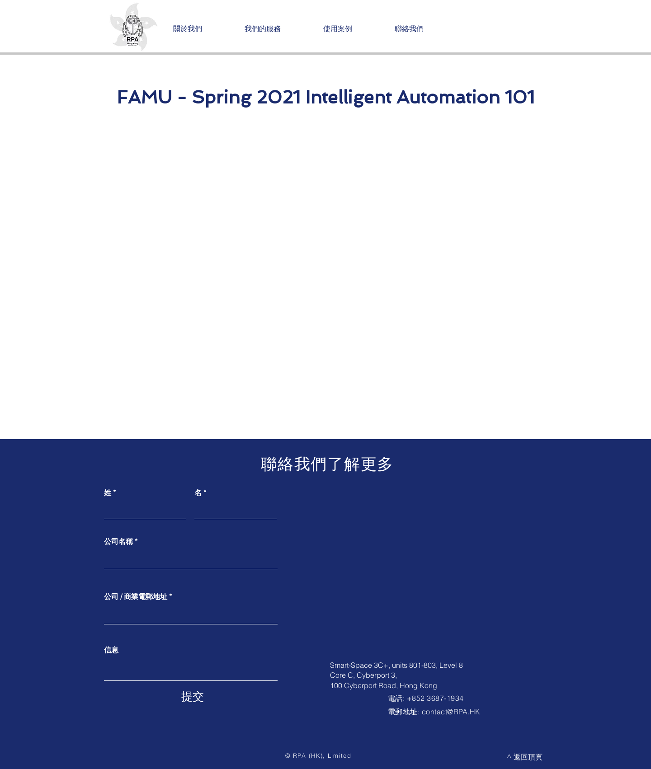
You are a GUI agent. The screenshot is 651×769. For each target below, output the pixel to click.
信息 (111, 649)
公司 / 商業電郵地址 (135, 596)
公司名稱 (118, 541)
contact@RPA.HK (451, 711)
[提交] (192, 696)
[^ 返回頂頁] (525, 757)
